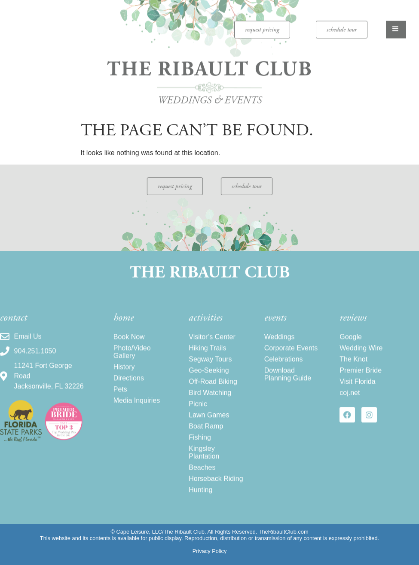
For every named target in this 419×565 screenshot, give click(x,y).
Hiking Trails (207, 360)
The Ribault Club (209, 63)
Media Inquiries (136, 412)
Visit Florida (357, 393)
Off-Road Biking (213, 393)
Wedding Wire (360, 360)
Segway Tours (210, 371)
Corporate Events (291, 360)
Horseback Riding (216, 491)
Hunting (200, 502)
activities (205, 330)
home (123, 330)
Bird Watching (210, 405)
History (124, 379)
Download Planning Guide (287, 386)
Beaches (202, 479)
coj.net (349, 405)
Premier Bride (360, 382)
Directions (128, 390)
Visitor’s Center (212, 349)
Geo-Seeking (209, 382)
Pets (120, 401)
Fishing (200, 449)
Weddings (279, 349)
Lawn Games (209, 427)
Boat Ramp (206, 438)
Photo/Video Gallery (132, 364)
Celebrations (283, 371)
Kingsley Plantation (204, 464)
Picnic (198, 416)
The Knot (353, 371)
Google (350, 349)
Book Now (129, 349)
